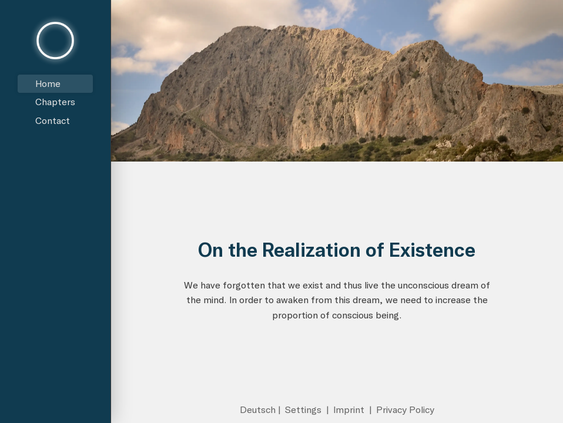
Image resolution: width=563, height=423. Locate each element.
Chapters (55, 102)
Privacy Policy (405, 409)
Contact (52, 120)
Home (48, 83)
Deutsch (258, 409)
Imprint (350, 409)
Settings (304, 409)
